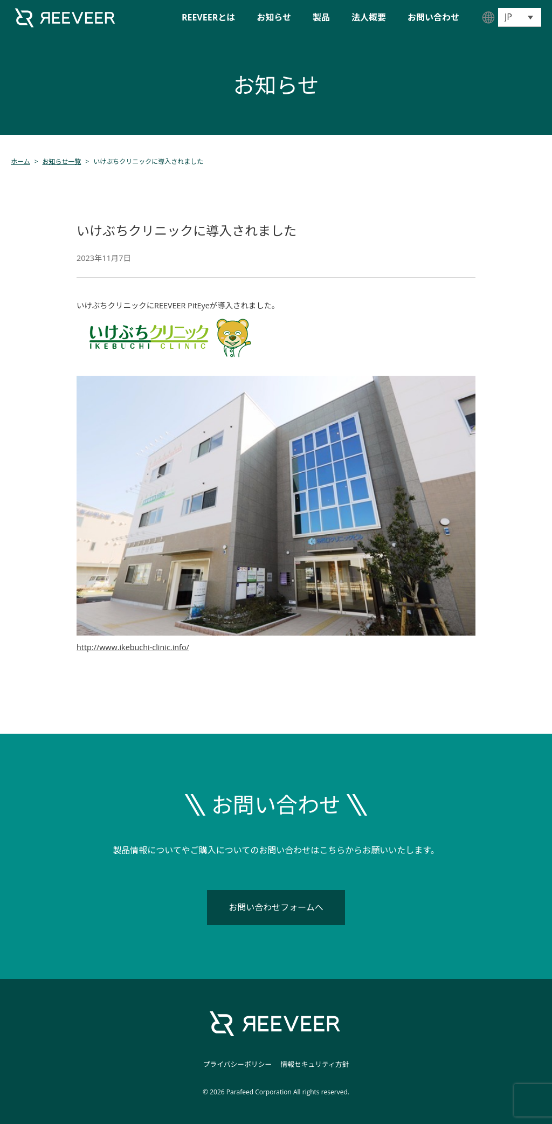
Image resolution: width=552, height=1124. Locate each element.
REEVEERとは (208, 17)
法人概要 (368, 17)
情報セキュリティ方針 (314, 1064)
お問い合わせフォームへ (276, 907)
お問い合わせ (433, 17)
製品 (321, 17)
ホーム (20, 161)
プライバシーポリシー (237, 1064)
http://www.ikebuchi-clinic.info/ (133, 647)
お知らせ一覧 (62, 161)
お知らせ (274, 17)
